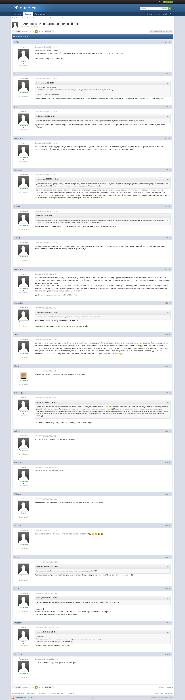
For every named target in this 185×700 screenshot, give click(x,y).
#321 (168, 42)
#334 (168, 463)
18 (39, 31)
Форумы (28, 14)
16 (33, 31)
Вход (160, 2)
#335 (168, 494)
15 (30, 31)
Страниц (25, 31)
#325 (168, 170)
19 (42, 31)
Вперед (48, 31)
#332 (168, 393)
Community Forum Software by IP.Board (161, 697)
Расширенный (172, 8)
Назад (18, 31)
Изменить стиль (21, 697)
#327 (168, 238)
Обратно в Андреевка (166, 687)
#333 (168, 431)
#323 (168, 107)
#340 (168, 654)
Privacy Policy (169, 693)
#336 (168, 525)
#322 (168, 74)
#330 (168, 334)
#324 (168, 138)
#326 (168, 206)
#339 (168, 623)
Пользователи (40, 14)
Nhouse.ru (17, 14)
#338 (168, 588)
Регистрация (168, 2)
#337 (168, 557)
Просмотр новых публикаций (157, 14)
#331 (168, 366)
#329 (168, 303)
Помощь (31, 697)
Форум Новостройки (18, 693)
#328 (168, 269)
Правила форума (158, 693)
